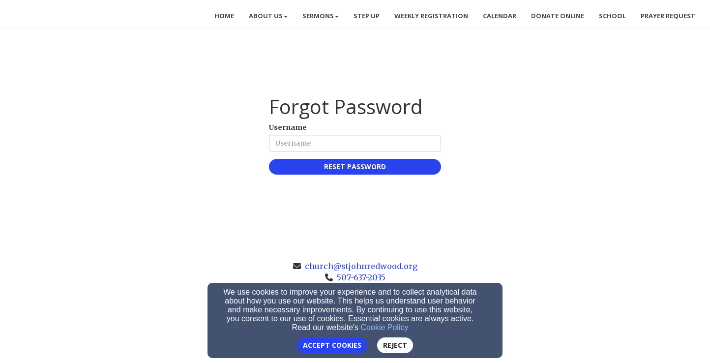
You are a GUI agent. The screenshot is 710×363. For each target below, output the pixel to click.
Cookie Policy (385, 327)
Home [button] (224, 15)
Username (288, 127)
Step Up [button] (367, 15)
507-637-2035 (361, 277)
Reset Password (355, 166)
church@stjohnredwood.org (361, 266)
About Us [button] (268, 15)
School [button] (612, 15)
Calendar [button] (499, 15)
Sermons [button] (320, 15)
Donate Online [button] (557, 15)
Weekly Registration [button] (431, 15)
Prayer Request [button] (668, 15)
